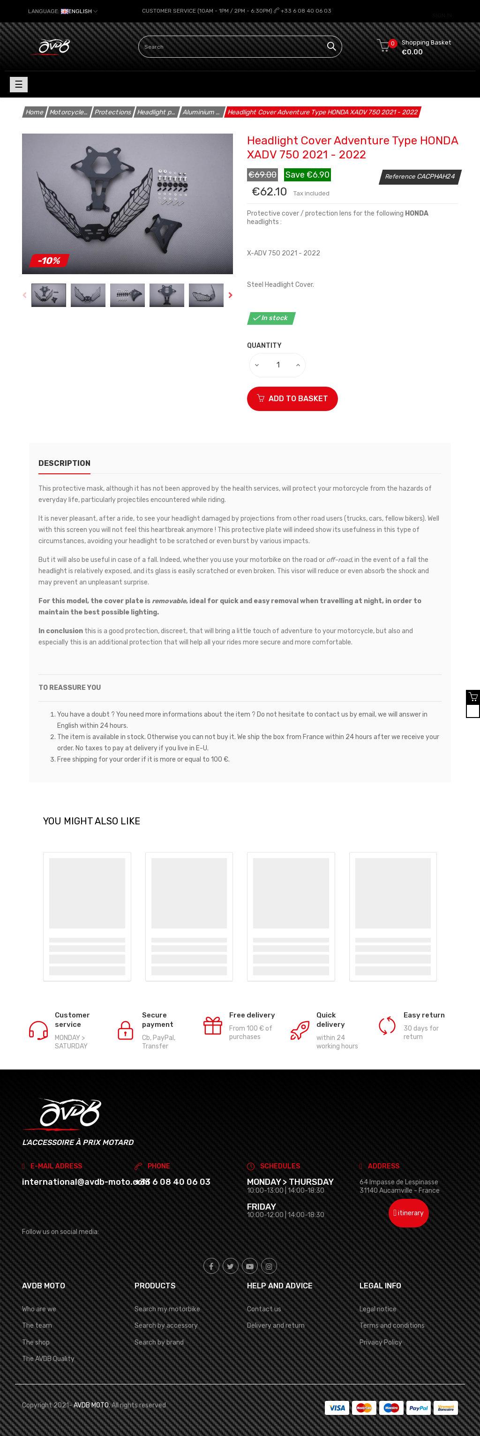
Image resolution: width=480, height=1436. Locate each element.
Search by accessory (166, 1326)
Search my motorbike (167, 1309)
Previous (24, 295)
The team (37, 1326)
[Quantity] (278, 364)
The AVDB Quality (48, 1358)
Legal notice (378, 1309)
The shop (36, 1342)
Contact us (264, 1309)
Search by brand (159, 1342)
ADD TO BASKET (292, 398)
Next (230, 295)
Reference (401, 176)
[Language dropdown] (63, 11)
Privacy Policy (381, 1342)
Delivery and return (276, 1326)
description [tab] (64, 462)
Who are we (39, 1309)
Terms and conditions (392, 1326)
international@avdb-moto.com (86, 1182)
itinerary (409, 1213)
